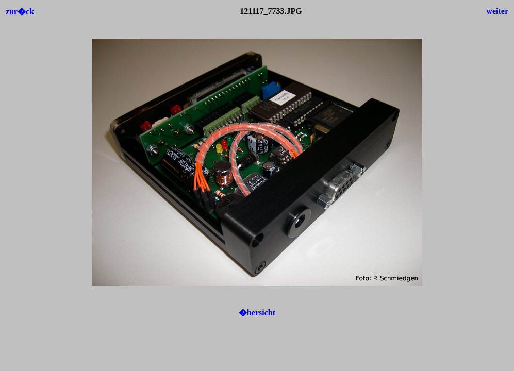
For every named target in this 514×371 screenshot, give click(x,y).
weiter (497, 11)
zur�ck (20, 11)
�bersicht (257, 312)
